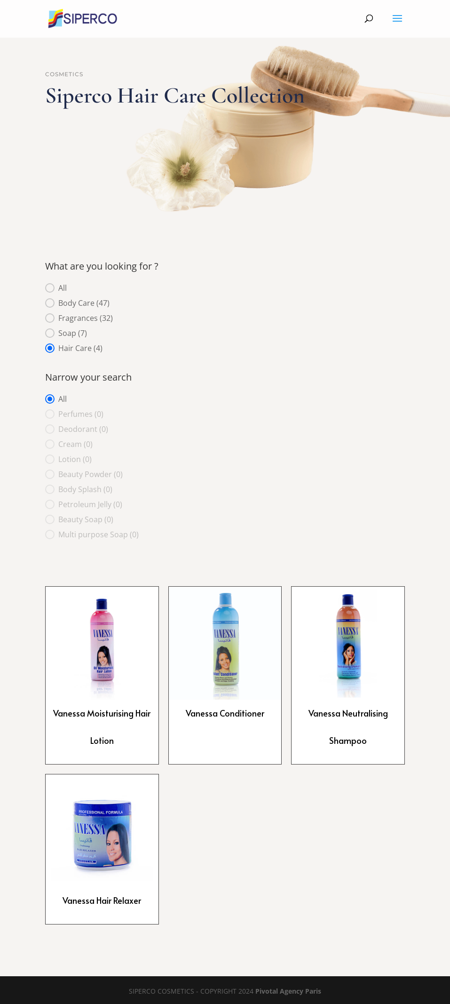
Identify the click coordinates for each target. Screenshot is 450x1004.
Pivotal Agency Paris (288, 991)
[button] (225, 288)
